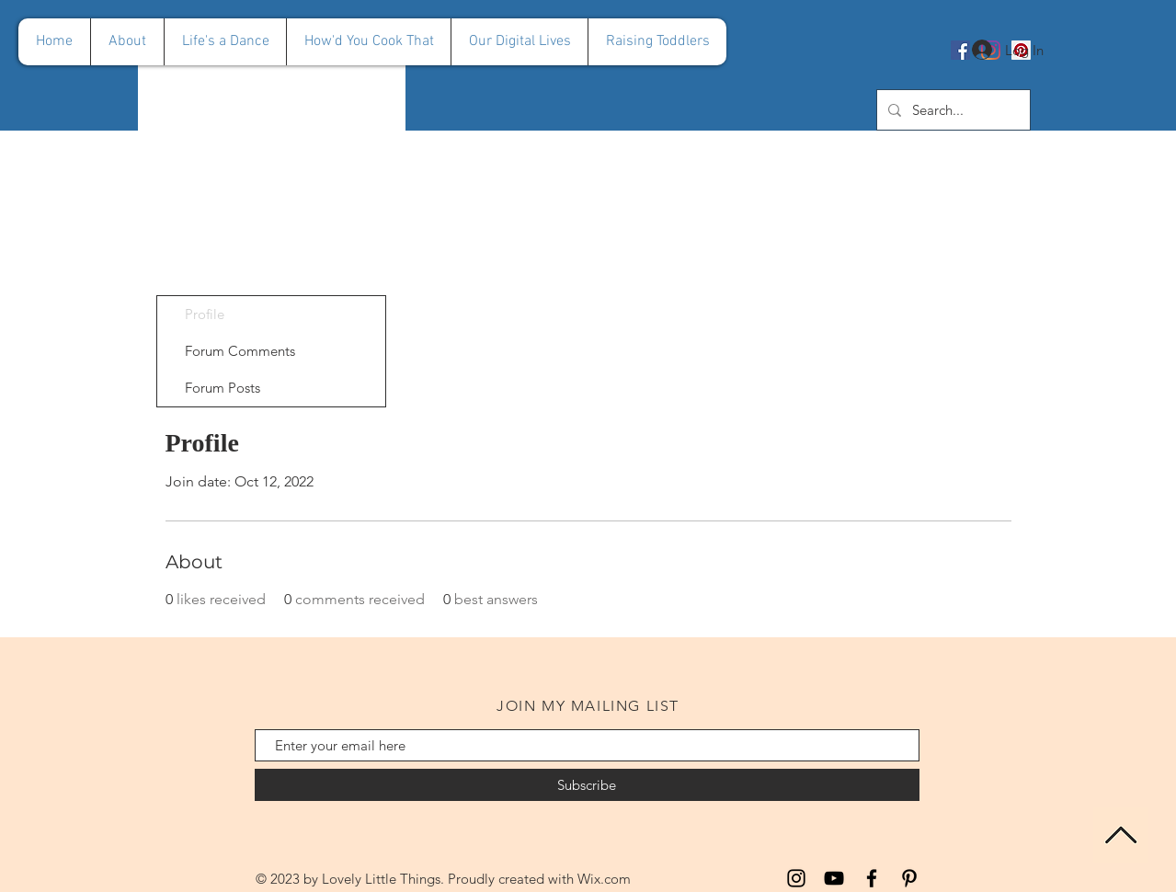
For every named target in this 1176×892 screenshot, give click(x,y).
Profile (204, 314)
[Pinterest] (909, 878)
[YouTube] (834, 878)
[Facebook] (872, 878)
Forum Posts (222, 387)
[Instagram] (796, 878)
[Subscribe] (587, 785)
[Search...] (951, 110)
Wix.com (604, 878)
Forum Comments (240, 351)
